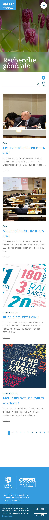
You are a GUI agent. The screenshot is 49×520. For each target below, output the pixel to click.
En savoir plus (7, 516)
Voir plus (6, 170)
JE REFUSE (40, 509)
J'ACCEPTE (40, 515)
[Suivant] (44, 433)
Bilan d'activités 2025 (21, 317)
